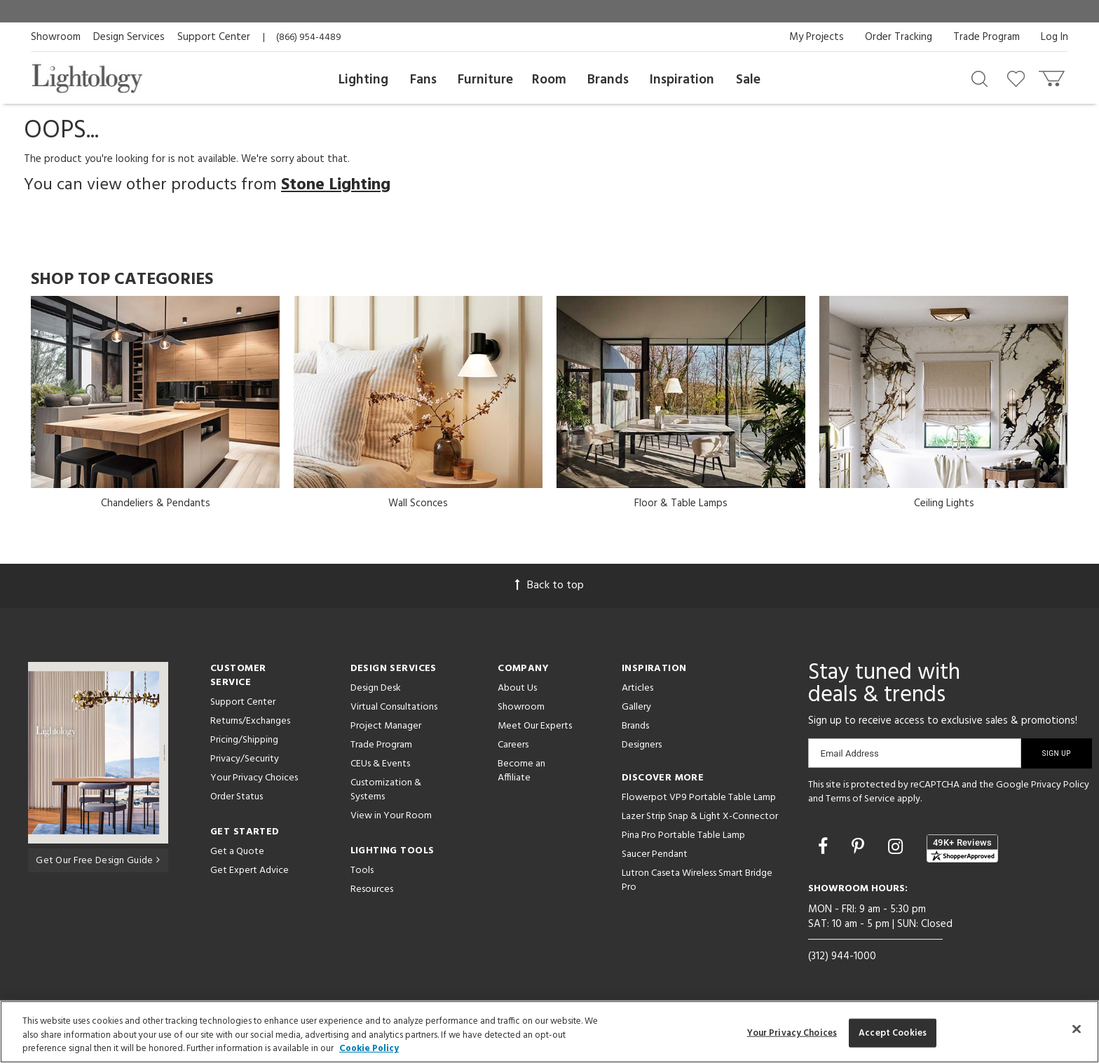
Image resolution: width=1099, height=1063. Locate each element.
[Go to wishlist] (1018, 78)
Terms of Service (860, 799)
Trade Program (986, 37)
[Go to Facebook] (825, 848)
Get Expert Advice (249, 870)
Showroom (56, 37)
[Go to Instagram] (897, 848)
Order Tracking (898, 37)
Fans (423, 79)
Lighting (363, 79)
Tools (362, 870)
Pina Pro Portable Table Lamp (683, 835)
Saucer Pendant (655, 854)
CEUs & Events (380, 764)
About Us (517, 688)
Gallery (636, 707)
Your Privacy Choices (254, 779)
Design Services (129, 37)
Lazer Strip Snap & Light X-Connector (700, 816)
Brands (608, 79)
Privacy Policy (1060, 785)
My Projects (816, 37)
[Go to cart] (1053, 75)
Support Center (213, 37)
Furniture (485, 79)
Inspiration (682, 79)
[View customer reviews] (962, 848)
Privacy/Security (244, 759)
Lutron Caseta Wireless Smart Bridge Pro (697, 880)
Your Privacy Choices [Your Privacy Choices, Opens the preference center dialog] (792, 1032)
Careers (513, 745)
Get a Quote (237, 852)
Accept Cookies (893, 1032)
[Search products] (979, 78)
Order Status (236, 797)
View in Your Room (391, 816)
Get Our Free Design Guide (98, 860)
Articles (637, 688)
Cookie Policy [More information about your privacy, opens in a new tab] (369, 1048)
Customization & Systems (385, 790)
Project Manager (385, 726)
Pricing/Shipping (244, 740)
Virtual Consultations (393, 707)
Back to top (549, 585)
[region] (549, 1032)
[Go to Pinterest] (860, 848)
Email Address (850, 753)
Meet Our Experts (535, 726)
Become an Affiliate (521, 771)
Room (549, 79)
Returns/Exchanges (250, 721)
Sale (748, 79)
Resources (371, 889)
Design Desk (375, 688)
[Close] (1076, 1028)
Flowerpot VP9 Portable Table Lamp (699, 798)
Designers (642, 745)
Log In (1054, 37)
